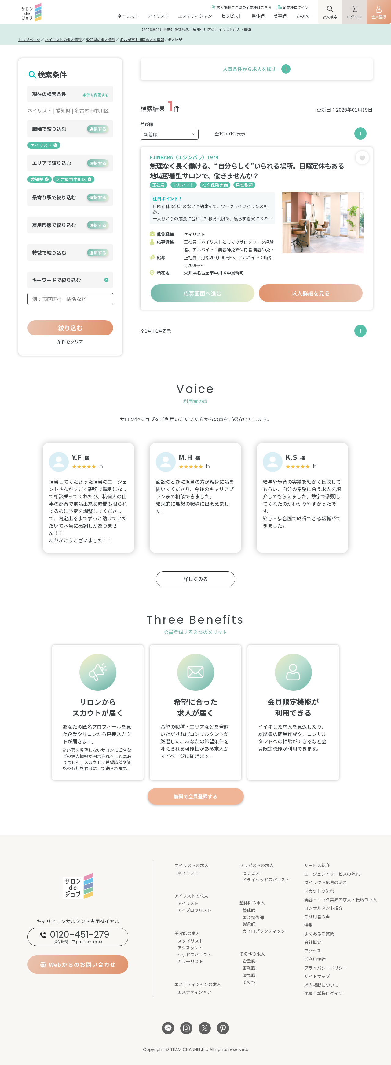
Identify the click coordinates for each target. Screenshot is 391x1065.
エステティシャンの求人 (197, 984)
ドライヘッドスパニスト (266, 880)
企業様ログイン (296, 7)
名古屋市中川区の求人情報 (142, 39)
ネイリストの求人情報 (63, 39)
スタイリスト (190, 941)
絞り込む (70, 327)
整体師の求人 (252, 902)
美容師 (280, 16)
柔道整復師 (253, 917)
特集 (308, 925)
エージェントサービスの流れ (332, 874)
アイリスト (158, 16)
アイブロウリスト (194, 910)
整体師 (258, 16)
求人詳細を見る (310, 293)
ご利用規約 (315, 959)
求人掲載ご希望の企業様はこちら (244, 7)
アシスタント (190, 948)
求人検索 (330, 16)
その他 (302, 16)
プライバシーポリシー (325, 968)
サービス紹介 (317, 865)
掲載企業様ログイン (323, 993)
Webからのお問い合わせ (82, 964)
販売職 (249, 975)
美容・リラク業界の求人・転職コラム (340, 899)
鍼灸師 (249, 924)
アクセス (312, 951)
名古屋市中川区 (73, 179)
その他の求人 (252, 954)
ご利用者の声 (317, 916)
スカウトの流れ (319, 891)
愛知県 (40, 179)
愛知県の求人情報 (100, 39)
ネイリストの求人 (191, 865)
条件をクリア (70, 342)
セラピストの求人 (256, 865)
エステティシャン (195, 16)
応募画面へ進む (202, 293)
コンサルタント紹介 (323, 908)
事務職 (249, 968)
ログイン (354, 16)
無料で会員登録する (195, 796)
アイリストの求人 (191, 896)
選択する (97, 129)
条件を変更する (95, 94)
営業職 (249, 961)
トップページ (29, 39)
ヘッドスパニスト (194, 955)
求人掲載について (321, 985)
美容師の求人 (187, 933)
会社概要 (312, 942)
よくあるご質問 (319, 934)
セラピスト (232, 16)
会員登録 (378, 16)
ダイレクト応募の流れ (325, 882)
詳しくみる (195, 579)
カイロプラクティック (264, 931)
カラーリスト (190, 961)
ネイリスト (128, 16)
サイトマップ (317, 976)
